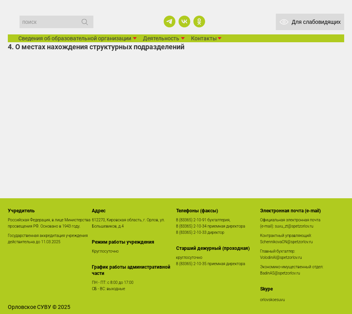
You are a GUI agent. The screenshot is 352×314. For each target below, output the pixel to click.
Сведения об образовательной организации (74, 38)
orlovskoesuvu (272, 300)
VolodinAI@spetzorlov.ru (281, 257)
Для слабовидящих (310, 22)
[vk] (184, 21)
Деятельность (161, 38)
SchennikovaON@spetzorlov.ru (286, 242)
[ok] (199, 21)
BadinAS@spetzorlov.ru (280, 273)
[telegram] (169, 21)
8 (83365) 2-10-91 (191, 220)
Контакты (204, 38)
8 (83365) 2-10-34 (191, 226)
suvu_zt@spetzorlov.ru (294, 226)
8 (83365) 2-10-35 (191, 264)
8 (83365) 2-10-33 (191, 232)
